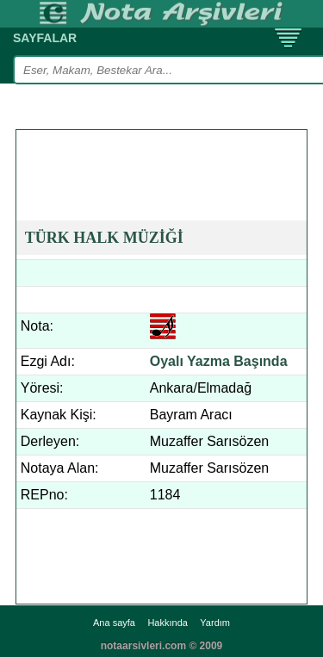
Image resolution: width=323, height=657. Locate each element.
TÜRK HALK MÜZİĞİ (104, 237)
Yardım (215, 622)
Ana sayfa (114, 622)
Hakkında (167, 622)
